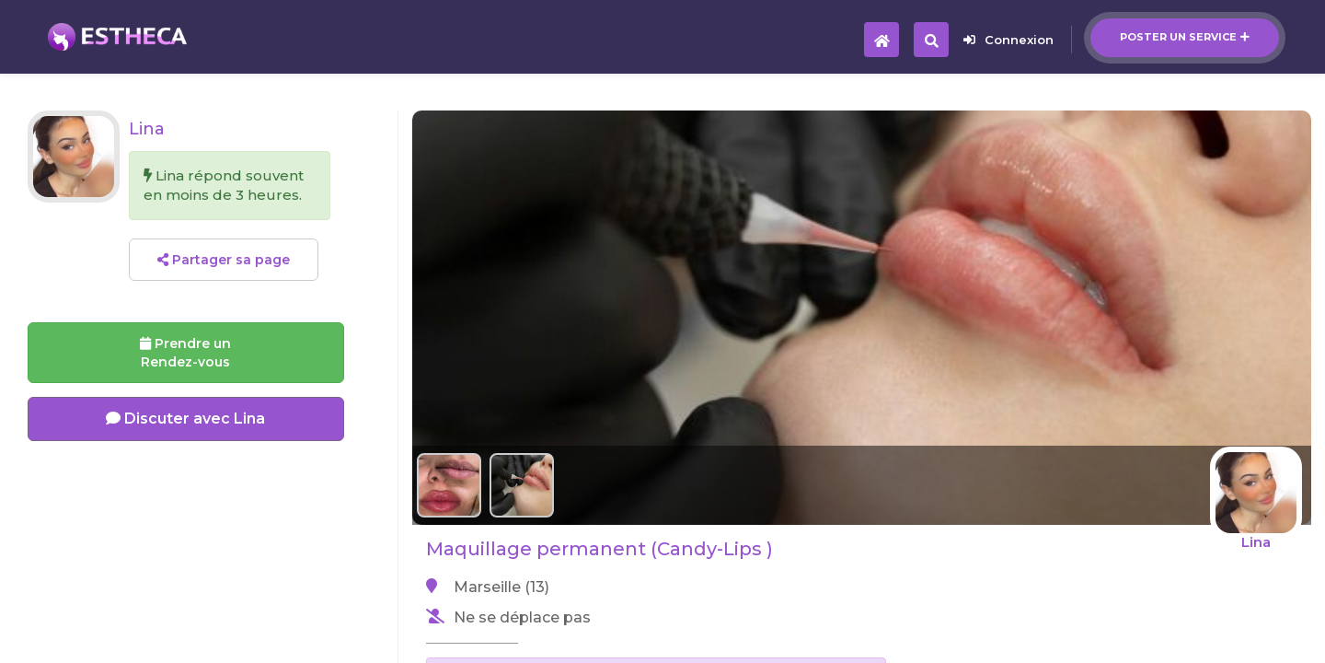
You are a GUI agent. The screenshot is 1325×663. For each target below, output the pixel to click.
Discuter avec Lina (185, 418)
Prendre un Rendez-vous (185, 352)
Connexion (1008, 39)
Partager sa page (223, 259)
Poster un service (1185, 36)
